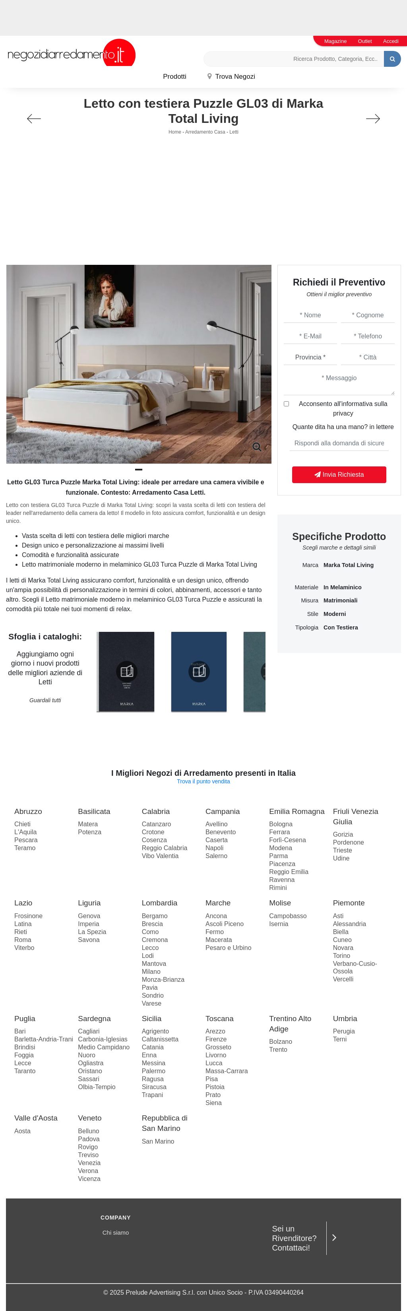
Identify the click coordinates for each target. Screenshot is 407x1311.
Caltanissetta (160, 1039)
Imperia (88, 924)
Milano (151, 971)
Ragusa (153, 1079)
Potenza (89, 832)
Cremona (155, 939)
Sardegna (94, 1018)
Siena (213, 1102)
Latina (23, 924)
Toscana (219, 1018)
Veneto (89, 1118)
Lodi (148, 955)
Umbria (345, 1018)
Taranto (24, 1071)
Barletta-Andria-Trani (43, 1039)
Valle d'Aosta (36, 1118)
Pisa (211, 1079)
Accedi (391, 41)
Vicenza (89, 1178)
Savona (88, 939)
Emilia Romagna (296, 811)
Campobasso (287, 916)
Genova (89, 916)
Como (150, 931)
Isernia (278, 924)
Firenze (216, 1039)
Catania (153, 1047)
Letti (233, 132)
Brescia (152, 924)
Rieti (20, 931)
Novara (343, 947)
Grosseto (218, 1047)
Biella (341, 931)
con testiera (341, 627)
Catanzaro (156, 824)
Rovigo (88, 1147)
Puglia (24, 1018)
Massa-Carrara (226, 1071)
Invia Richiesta (339, 474)
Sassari (88, 1079)
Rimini (278, 887)
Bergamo (155, 916)
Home (175, 132)
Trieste (342, 850)
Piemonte (349, 903)
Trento (278, 1049)
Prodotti (174, 76)
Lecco (150, 947)
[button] (138, 469)
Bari (19, 1031)
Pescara (26, 840)
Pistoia (215, 1087)
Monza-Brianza (163, 979)
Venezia (89, 1163)
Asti (338, 916)
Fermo (214, 931)
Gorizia (343, 834)
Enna (149, 1055)
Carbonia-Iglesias (103, 1039)
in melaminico (343, 587)
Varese (152, 1003)
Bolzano (280, 1041)
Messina (154, 1063)
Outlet (365, 41)
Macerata (218, 939)
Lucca (214, 1063)
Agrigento (155, 1031)
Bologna (281, 824)
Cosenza (154, 840)
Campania (222, 811)
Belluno (88, 1131)
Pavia (150, 987)
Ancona (216, 916)
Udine (341, 858)
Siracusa (154, 1087)
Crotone (153, 832)
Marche (218, 903)
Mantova (154, 963)
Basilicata (94, 811)
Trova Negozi (231, 76)
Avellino (216, 824)
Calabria (156, 811)
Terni (340, 1039)
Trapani (152, 1095)
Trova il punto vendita (203, 781)
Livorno (215, 1055)
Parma (278, 856)
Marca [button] (310, 565)
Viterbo (24, 947)
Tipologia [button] (306, 627)
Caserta (216, 840)
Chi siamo (116, 1232)
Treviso (88, 1155)
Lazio (23, 903)
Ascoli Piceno (224, 924)
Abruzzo (28, 811)
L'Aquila (25, 832)
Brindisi (24, 1047)
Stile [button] (312, 614)
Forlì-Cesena (287, 840)
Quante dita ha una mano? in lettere (343, 426)
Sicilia (152, 1018)
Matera (88, 824)
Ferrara (279, 832)
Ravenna (282, 879)
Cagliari (88, 1031)
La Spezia (92, 931)
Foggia (24, 1055)
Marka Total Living (349, 565)
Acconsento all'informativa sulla (343, 408)
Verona (88, 1170)
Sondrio (153, 995)
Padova (88, 1139)
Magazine (335, 41)
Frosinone (28, 916)
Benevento (220, 832)
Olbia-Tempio (96, 1087)
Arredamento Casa (205, 132)
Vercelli (343, 979)
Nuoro (86, 1055)
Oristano (90, 1071)
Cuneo (342, 939)
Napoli (214, 848)
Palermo (154, 1071)
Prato (213, 1095)
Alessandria (349, 924)
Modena (280, 848)
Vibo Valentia (160, 856)
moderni (335, 614)
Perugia (344, 1031)
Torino (342, 955)
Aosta (22, 1131)
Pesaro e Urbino (228, 947)
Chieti (22, 824)
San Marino (158, 1141)
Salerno (216, 856)
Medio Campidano (104, 1047)
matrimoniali (340, 600)
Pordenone (348, 842)
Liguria (89, 903)
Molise (280, 903)
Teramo (24, 848)
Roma (22, 939)
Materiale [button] (306, 587)
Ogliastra (90, 1063)
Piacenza (282, 863)
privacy (343, 413)
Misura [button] (310, 600)
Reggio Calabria (165, 848)
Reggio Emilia (288, 871)
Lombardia (160, 903)
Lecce (22, 1063)
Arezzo (215, 1031)
